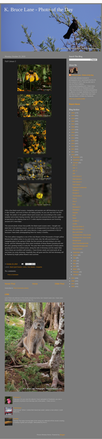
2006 (73, 286)
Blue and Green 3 (78, 226)
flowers (33, 267)
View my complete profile (77, 99)
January (76, 274)
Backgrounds (77, 240)
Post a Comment (13, 274)
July (74, 258)
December (76, 157)
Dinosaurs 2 (76, 207)
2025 (73, 113)
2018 (73, 132)
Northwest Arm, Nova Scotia (82, 237)
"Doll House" (17, 408)
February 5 (16, 397)
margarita (39, 267)
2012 (73, 149)
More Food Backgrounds (80, 243)
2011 (73, 152)
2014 (73, 143)
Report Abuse (74, 104)
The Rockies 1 (77, 196)
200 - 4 (75, 165)
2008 (73, 281)
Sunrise (15, 418)
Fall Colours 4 (77, 179)
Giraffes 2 (76, 221)
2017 (73, 135)
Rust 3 (75, 198)
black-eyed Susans (16, 267)
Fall (28, 267)
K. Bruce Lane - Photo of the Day (38, 9)
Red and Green (77, 249)
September (76, 252)
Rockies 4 (76, 190)
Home (35, 284)
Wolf (74, 215)
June (74, 261)
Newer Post (10, 284)
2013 (73, 146)
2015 (73, 141)
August (75, 255)
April (74, 266)
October (76, 162)
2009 (73, 278)
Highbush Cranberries (80, 187)
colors (25, 267)
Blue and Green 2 (78, 229)
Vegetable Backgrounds (80, 246)
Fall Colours (76, 184)
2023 (73, 118)
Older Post (59, 284)
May (74, 263)
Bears (74, 218)
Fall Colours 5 (77, 176)
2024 (73, 115)
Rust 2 (75, 201)
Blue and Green (78, 232)
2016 (73, 138)
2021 (73, 124)
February (76, 272)
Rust (74, 204)
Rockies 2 (76, 193)
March (75, 269)
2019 (73, 129)
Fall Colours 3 (77, 182)
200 (74, 173)
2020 (73, 127)
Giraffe (75, 224)
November (76, 160)
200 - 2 (75, 171)
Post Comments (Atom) (21, 288)
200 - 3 (75, 168)
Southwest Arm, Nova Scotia (82, 235)
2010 (73, 155)
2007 (73, 284)
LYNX (7, 294)
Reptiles (75, 212)
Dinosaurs (76, 210)
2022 (73, 121)
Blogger (62, 435)
